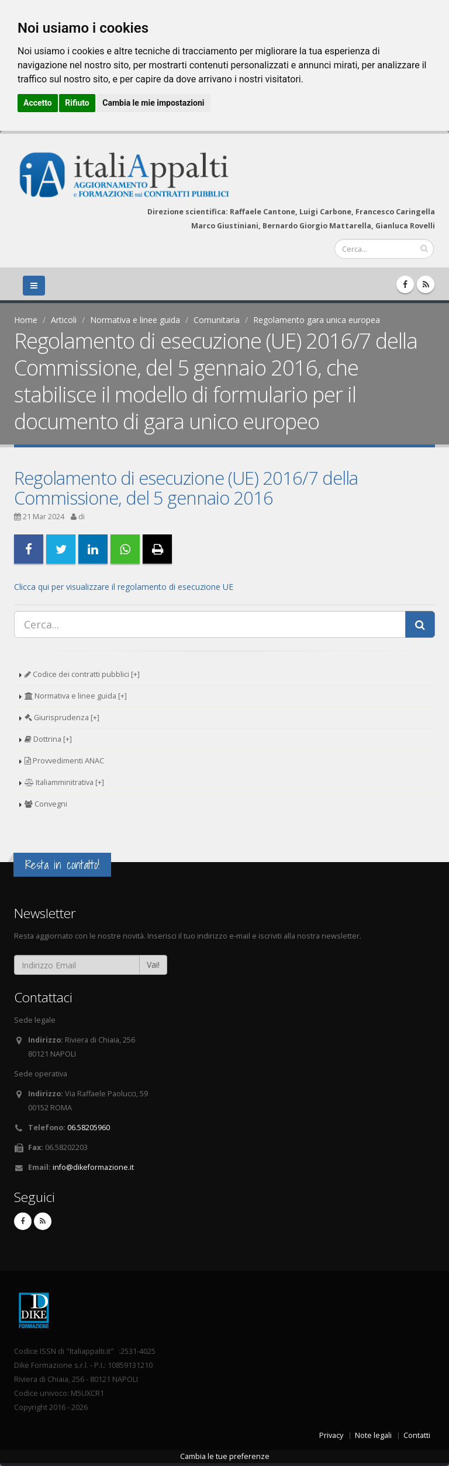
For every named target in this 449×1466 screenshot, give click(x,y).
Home (25, 319)
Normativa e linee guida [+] (76, 696)
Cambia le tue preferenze (225, 1456)
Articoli (64, 319)
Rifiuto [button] (77, 102)
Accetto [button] (37, 102)
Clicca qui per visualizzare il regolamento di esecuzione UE (123, 586)
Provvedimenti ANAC (64, 761)
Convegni (46, 804)
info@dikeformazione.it (93, 1167)
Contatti (416, 1435)
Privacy (331, 1435)
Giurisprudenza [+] (62, 717)
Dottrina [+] (48, 739)
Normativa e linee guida (135, 319)
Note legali (373, 1435)
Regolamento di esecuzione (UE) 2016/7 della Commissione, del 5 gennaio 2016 (186, 487)
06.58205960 (88, 1127)
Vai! (153, 964)
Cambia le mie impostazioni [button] (153, 102)
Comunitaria (217, 319)
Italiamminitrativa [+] (64, 782)
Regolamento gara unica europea (316, 319)
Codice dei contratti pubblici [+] (82, 674)
